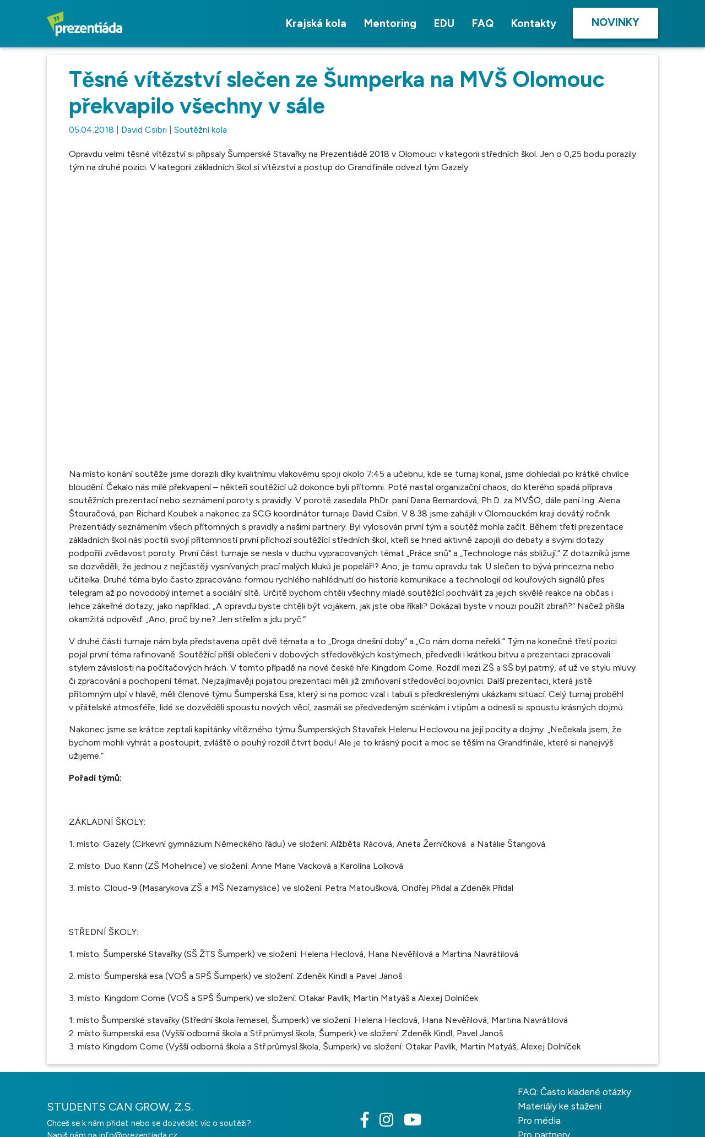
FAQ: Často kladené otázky (574, 1129)
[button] (529, 193)
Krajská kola (316, 23)
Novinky (615, 22)
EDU (444, 23)
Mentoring (390, 23)
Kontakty (533, 23)
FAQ (483, 23)
